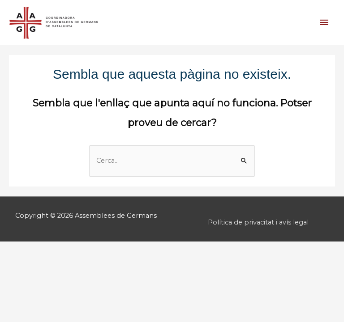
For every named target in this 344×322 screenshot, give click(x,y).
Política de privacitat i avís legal (258, 222)
